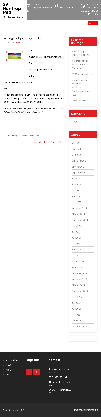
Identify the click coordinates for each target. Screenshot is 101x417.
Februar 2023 (78, 320)
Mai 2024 (76, 243)
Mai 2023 (76, 314)
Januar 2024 (77, 267)
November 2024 (79, 208)
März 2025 (76, 202)
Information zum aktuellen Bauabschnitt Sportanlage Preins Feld (81, 87)
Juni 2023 (76, 308)
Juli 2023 (76, 302)
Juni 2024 (76, 237)
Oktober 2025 (78, 166)
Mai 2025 (76, 190)
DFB (8, 374)
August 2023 (77, 297)
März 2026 (76, 154)
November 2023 (79, 279)
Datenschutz (92, 409)
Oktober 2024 (78, 214)
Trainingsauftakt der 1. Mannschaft (47, 142)
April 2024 (76, 249)
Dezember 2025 (79, 160)
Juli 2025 (76, 178)
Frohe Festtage (79, 100)
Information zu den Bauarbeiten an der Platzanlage (81, 64)
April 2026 (76, 149)
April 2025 (76, 196)
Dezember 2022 (79, 326)
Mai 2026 (76, 143)
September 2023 (80, 291)
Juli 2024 (76, 231)
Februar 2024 (78, 261)
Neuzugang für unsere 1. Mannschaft (22, 135)
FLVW (8, 365)
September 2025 (80, 172)
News (18, 42)
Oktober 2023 (78, 285)
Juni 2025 (76, 184)
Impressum (79, 409)
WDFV (8, 369)
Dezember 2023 (79, 273)
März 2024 (76, 255)
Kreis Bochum (12, 360)
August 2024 (77, 225)
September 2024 (80, 220)
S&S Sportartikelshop (82, 74)
